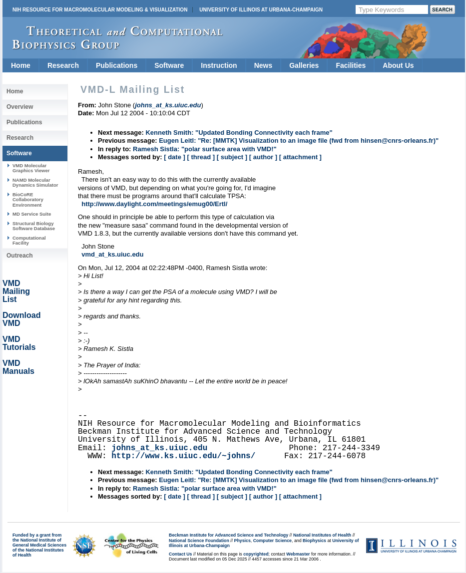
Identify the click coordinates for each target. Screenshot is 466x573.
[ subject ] (232, 157)
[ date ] (174, 157)
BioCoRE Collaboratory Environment (27, 200)
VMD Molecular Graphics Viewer (30, 168)
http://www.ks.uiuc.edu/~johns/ (183, 456)
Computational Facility (29, 240)
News (263, 65)
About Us (398, 65)
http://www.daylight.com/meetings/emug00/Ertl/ (154, 204)
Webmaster (298, 554)
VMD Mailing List (16, 291)
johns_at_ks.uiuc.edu (159, 448)
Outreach (19, 255)
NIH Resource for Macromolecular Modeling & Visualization (99, 9)
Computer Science (272, 540)
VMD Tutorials (18, 343)
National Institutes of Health (322, 535)
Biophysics (314, 540)
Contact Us (180, 554)
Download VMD (21, 319)
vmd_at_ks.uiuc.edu (112, 254)
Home (20, 65)
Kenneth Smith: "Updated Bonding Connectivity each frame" (238, 132)
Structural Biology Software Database (33, 226)
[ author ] (263, 157)
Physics (242, 540)
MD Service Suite (31, 214)
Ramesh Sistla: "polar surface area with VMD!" (205, 149)
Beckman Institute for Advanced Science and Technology (228, 535)
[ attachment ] (300, 157)
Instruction (219, 65)
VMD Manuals (18, 367)
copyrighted (255, 554)
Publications (116, 65)
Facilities (351, 65)
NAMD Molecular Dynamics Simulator (35, 182)
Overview (19, 106)
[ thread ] (201, 157)
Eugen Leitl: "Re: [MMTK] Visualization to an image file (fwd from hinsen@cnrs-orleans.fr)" (299, 140)
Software (169, 65)
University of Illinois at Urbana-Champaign (261, 9)
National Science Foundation (199, 540)
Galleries (304, 65)
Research (63, 65)
